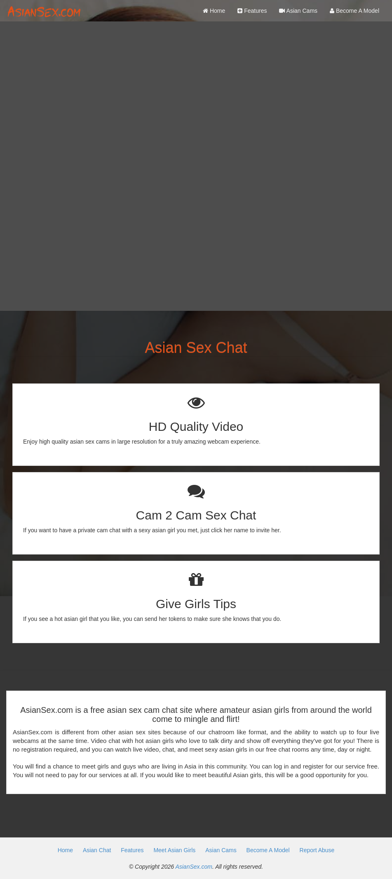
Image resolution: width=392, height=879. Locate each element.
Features (252, 10)
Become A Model (354, 10)
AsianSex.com (193, 866)
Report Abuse (317, 850)
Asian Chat (97, 850)
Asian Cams (298, 10)
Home (214, 10)
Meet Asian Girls (174, 850)
